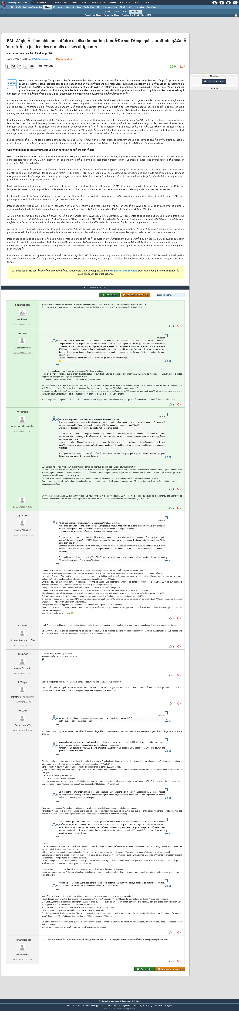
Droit (136, 2)
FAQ (66, 2)
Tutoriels (55, 2)
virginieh (22, 417)
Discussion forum (214, 81)
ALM (60, 7)
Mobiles (140, 7)
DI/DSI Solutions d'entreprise (29, 7)
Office (131, 7)
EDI (98, 7)
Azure (125, 11)
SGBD (122, 7)
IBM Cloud (135, 11)
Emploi (112, 2)
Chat (85, 2)
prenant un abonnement (123, 272)
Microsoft (69, 7)
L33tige (22, 688)
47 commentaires (64, 61)
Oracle (116, 11)
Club (146, 2)
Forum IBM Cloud (111, 15)
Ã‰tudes (125, 2)
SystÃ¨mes (151, 7)
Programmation (110, 7)
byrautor (22, 521)
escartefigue (22, 310)
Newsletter (98, 2)
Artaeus (22, 631)
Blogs (75, 2)
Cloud (47, 7)
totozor (22, 339)
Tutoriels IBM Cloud (130, 15)
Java (79, 7)
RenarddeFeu (22, 945)
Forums (41, 2)
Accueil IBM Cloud (93, 15)
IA (54, 7)
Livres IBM (146, 15)
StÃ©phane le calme (41, 61)
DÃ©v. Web (89, 7)
